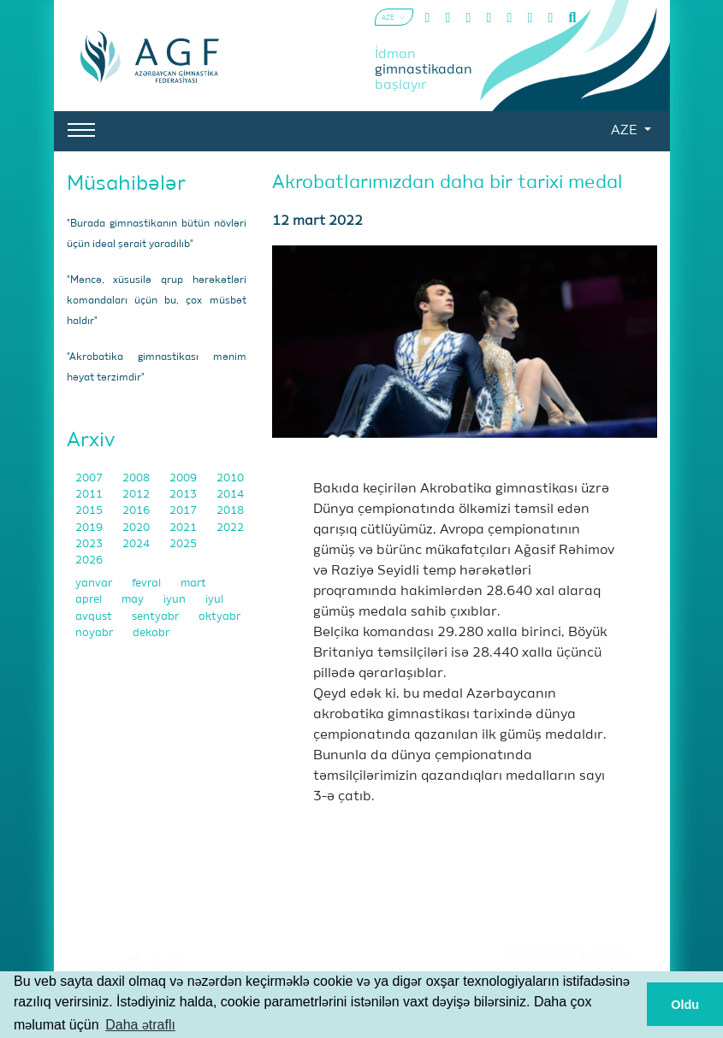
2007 (90, 478)
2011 (90, 494)
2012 (137, 494)
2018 (230, 510)
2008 (137, 478)
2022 (230, 528)
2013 (184, 494)
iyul (214, 599)
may (133, 599)
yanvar (95, 583)
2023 (90, 544)
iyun (175, 599)
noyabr (95, 633)
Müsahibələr (126, 184)
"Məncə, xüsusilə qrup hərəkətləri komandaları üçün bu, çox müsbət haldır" (156, 301)
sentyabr (156, 616)
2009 (184, 478)
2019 (90, 528)
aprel (89, 599)
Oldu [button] (685, 1004)
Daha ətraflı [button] (140, 1024)
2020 (137, 528)
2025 (183, 544)
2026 (89, 560)
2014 (230, 494)
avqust (95, 616)
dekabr (151, 633)
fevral (147, 583)
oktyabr (219, 616)
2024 (137, 544)
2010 (230, 478)
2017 (184, 510)
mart (193, 583)
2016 (137, 510)
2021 (184, 528)
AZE (625, 131)
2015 (90, 510)
